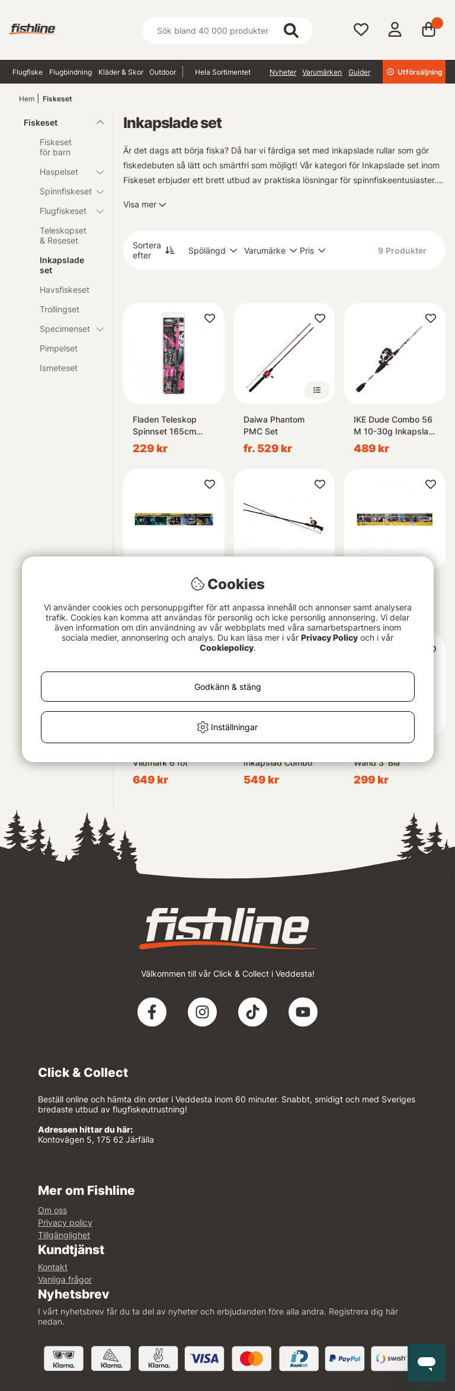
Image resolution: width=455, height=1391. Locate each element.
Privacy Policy (329, 637)
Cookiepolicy (227, 647)
